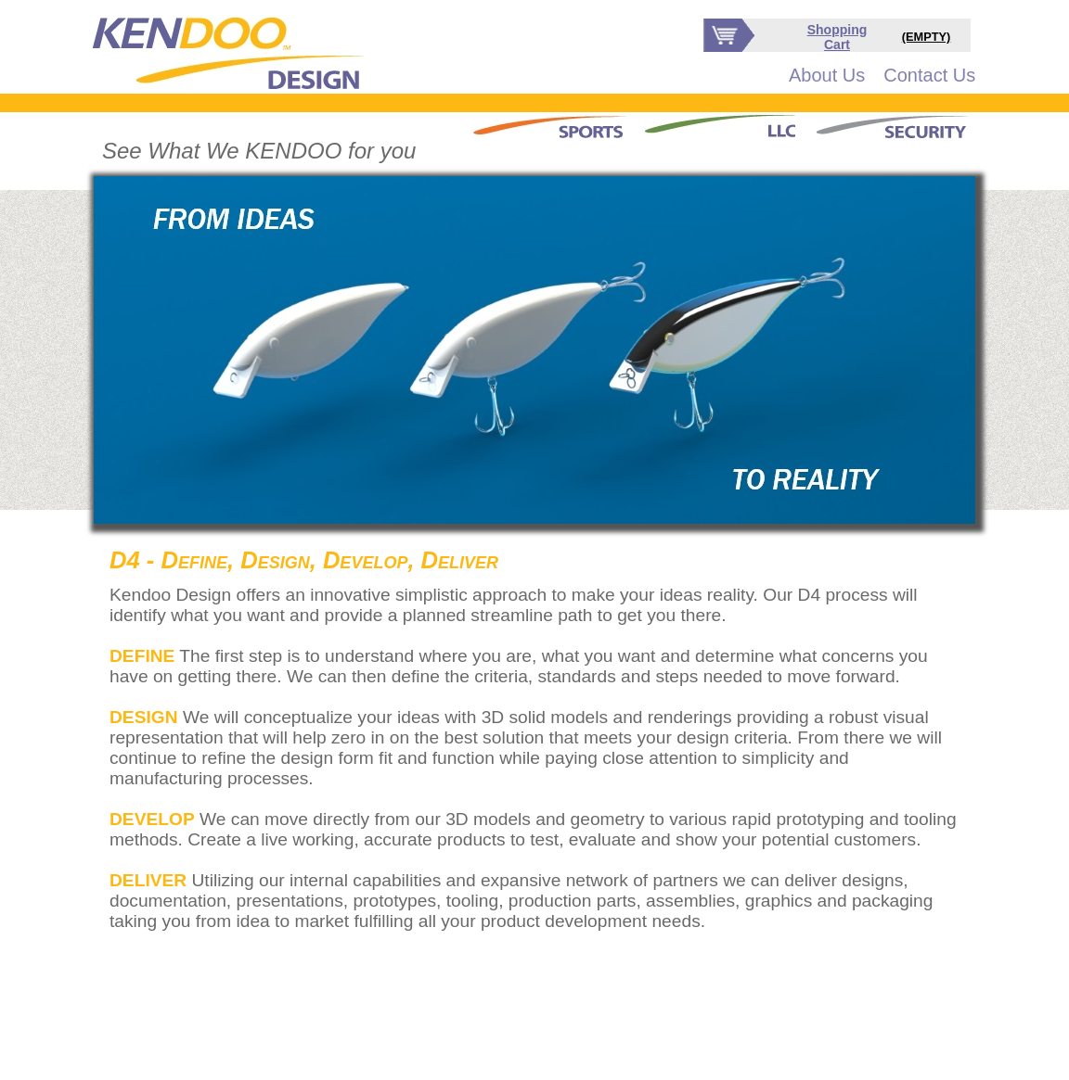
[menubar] (882, 75)
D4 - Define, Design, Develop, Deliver (303, 560)
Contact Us (929, 75)
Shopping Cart (837, 37)
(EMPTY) (926, 37)
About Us (827, 75)
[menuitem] (826, 75)
